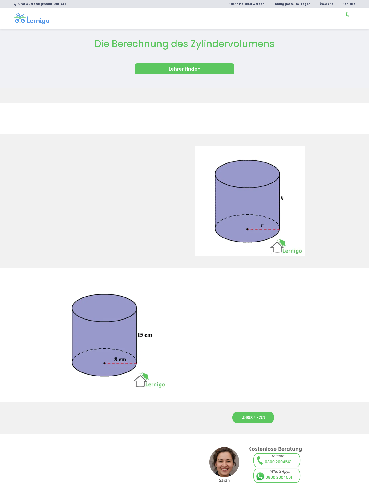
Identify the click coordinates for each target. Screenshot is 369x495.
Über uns (326, 4)
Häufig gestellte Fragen (292, 4)
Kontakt (349, 4)
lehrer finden (253, 417)
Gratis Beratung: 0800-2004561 (40, 4)
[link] (31, 18)
